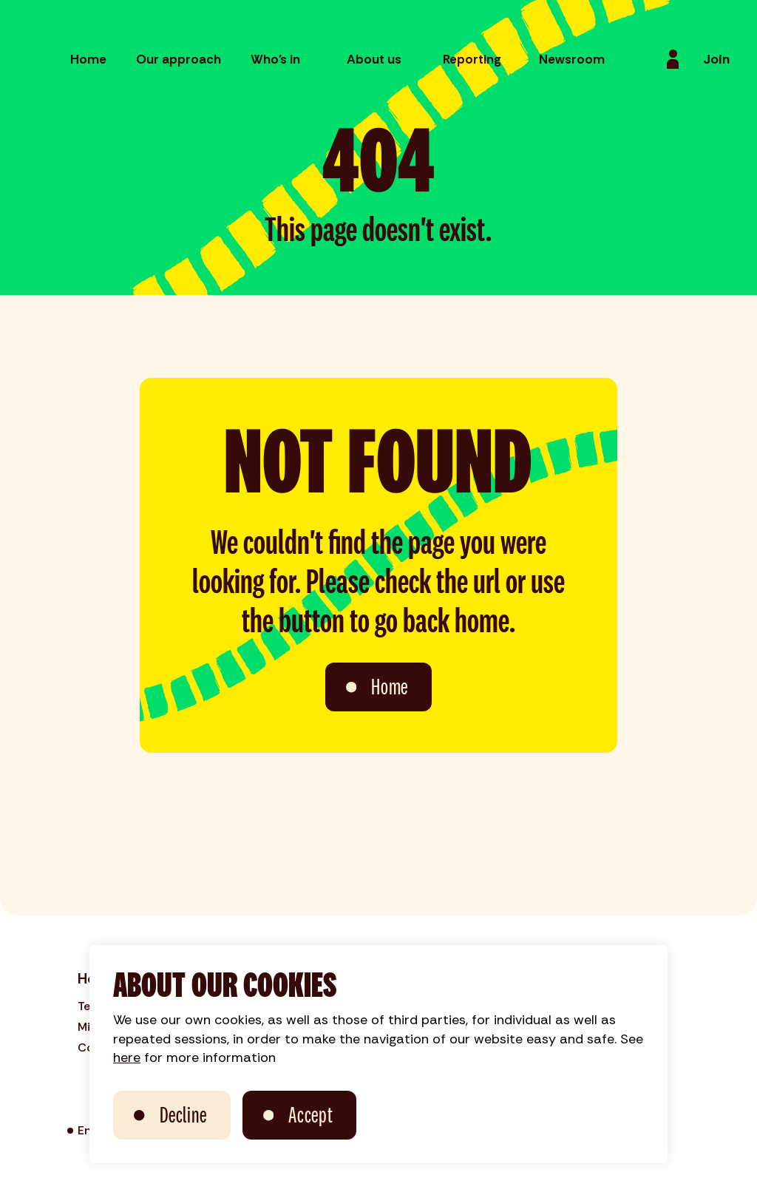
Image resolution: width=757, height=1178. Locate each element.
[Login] (672, 59)
